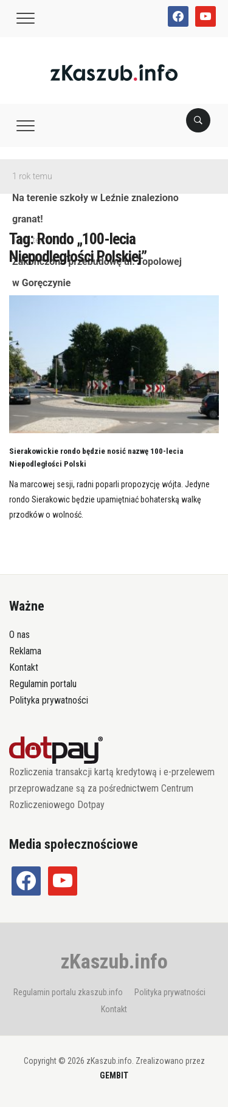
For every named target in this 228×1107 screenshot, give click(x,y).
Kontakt (23, 667)
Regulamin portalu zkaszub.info (68, 992)
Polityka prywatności (48, 700)
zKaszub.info (114, 961)
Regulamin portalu (43, 684)
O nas (19, 634)
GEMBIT (114, 1075)
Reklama (25, 651)
